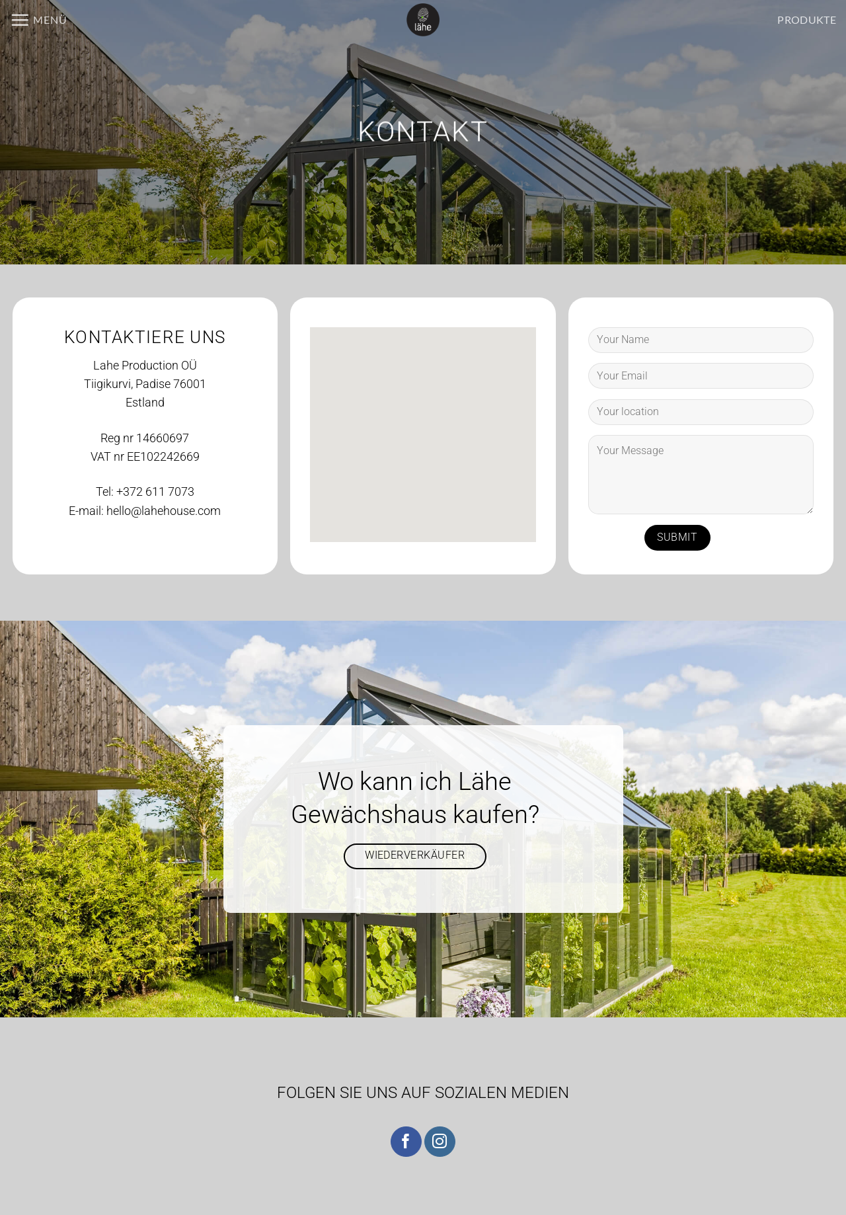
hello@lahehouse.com (163, 511)
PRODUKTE (806, 19)
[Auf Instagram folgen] (439, 1141)
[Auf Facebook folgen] (406, 1141)
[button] (38, 19)
